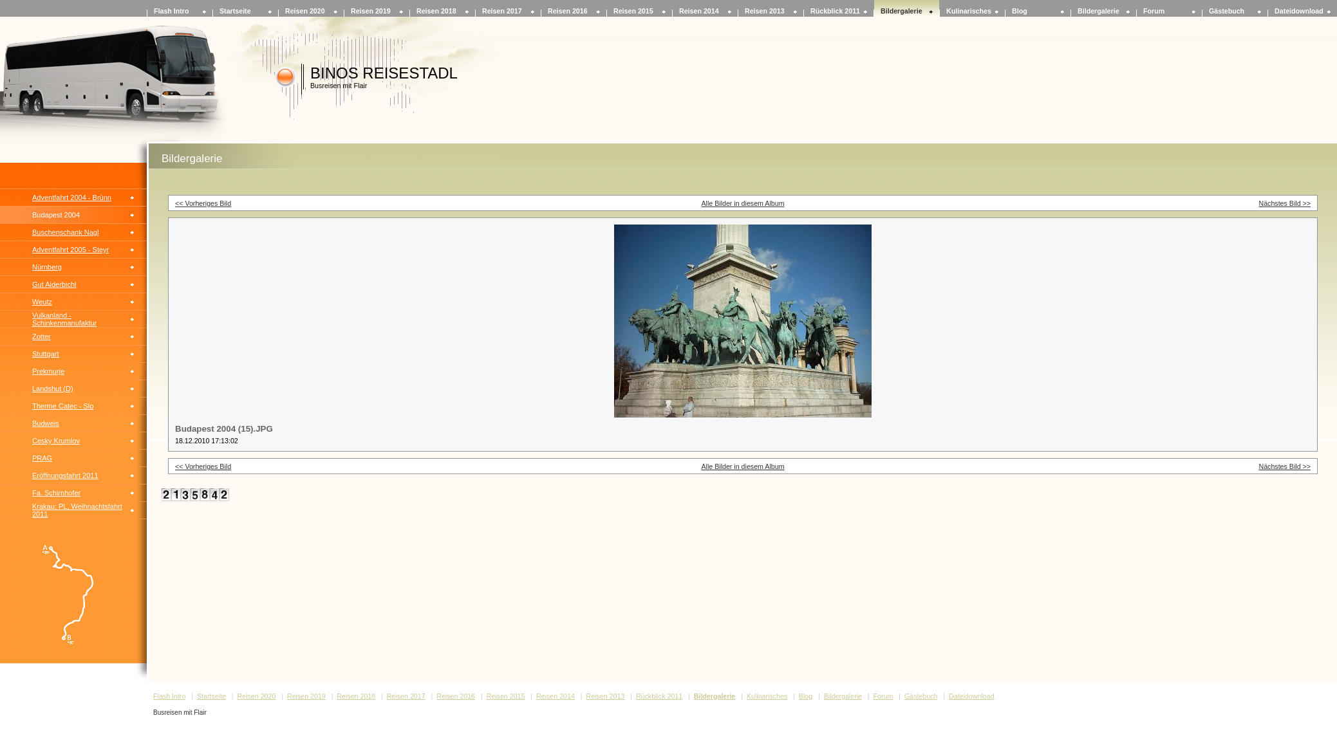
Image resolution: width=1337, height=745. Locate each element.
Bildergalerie (901, 11)
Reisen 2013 (765, 11)
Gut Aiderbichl (54, 284)
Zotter (41, 336)
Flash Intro (171, 11)
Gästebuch (1226, 11)
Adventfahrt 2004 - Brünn (71, 197)
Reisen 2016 (568, 11)
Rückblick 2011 (835, 11)
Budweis (45, 423)
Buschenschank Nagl (65, 232)
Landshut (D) (52, 388)
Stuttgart (45, 354)
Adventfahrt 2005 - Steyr (70, 249)
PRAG (42, 458)
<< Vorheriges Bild (203, 203)
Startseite (235, 11)
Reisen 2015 (633, 11)
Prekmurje (48, 371)
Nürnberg (47, 267)
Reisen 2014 (699, 11)
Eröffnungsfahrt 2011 (65, 475)
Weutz (42, 302)
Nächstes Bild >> (1284, 203)
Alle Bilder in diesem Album (742, 203)
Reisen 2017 (502, 11)
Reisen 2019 (371, 11)
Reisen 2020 (305, 11)
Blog (1019, 11)
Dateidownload (1299, 11)
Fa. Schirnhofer (56, 493)
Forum (1153, 11)
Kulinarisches (968, 11)
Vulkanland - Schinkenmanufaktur (64, 319)
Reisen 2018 (436, 11)
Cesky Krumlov (56, 441)
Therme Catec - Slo (62, 406)
